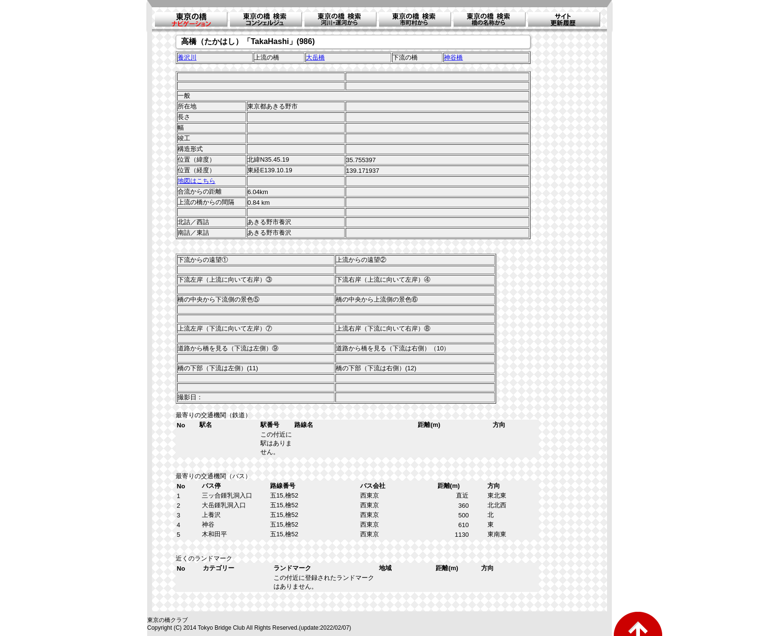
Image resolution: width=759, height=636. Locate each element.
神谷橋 (453, 57)
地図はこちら (196, 180)
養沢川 (187, 57)
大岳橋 (315, 57)
